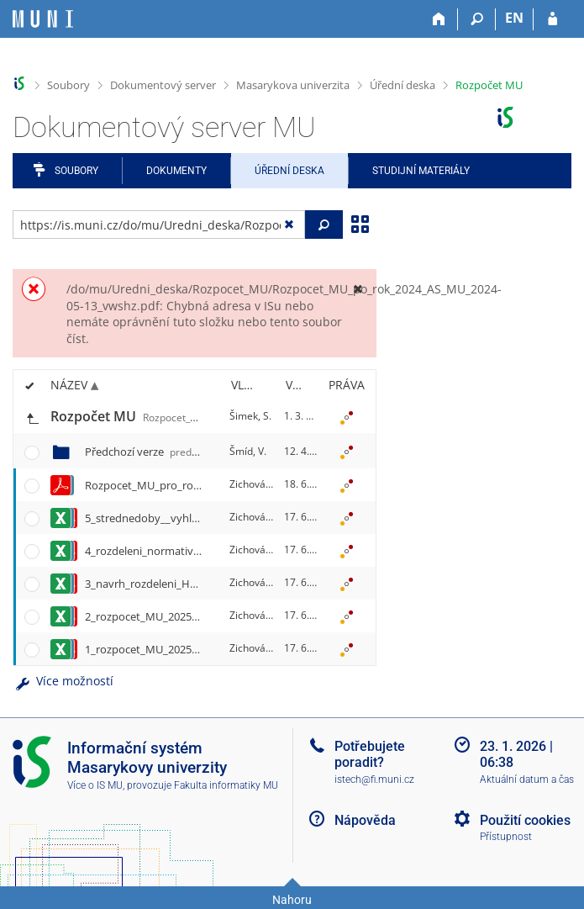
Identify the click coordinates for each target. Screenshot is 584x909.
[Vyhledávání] (477, 19)
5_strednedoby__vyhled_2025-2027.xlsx (183, 518)
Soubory (68, 84)
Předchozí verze (159, 451)
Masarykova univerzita (293, 84)
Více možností (63, 681)
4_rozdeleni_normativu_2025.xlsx (167, 550)
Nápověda (365, 820)
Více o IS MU (95, 785)
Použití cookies (525, 820)
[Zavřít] (358, 288)
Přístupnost (506, 837)
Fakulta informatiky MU (226, 785)
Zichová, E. (254, 484)
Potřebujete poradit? (369, 754)
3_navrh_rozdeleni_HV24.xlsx (157, 583)
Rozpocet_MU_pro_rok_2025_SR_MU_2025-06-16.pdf (215, 485)
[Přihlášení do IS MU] (552, 19)
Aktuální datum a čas (527, 779)
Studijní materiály (421, 171)
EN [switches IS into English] (514, 17)
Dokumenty (176, 171)
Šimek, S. (250, 416)
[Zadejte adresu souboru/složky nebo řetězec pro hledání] (159, 224)
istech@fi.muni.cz (374, 779)
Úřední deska (402, 84)
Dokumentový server (163, 84)
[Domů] (439, 19)
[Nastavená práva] (346, 417)
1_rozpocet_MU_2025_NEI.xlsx (160, 649)
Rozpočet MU (489, 84)
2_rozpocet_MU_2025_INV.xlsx (161, 616)
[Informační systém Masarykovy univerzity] (43, 19)
